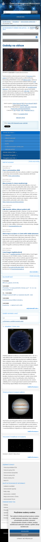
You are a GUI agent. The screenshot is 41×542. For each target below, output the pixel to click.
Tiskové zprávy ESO (9, 475)
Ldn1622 (25, 123)
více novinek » (34, 272)
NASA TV (6, 480)
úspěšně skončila (15, 254)
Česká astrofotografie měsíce (14, 392)
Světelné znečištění (9, 486)
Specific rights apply (25, 107)
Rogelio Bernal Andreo (21, 72)
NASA (18, 110)
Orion (9, 123)
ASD (14, 110)
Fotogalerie (16, 21)
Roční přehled (9, 141)
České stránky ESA (9, 478)
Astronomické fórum (9, 499)
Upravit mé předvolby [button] (25, 538)
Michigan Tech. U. (29, 110)
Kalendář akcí (8, 277)
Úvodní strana (7, 21)
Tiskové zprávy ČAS (9, 470)
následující (20, 40)
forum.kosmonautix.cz (17, 269)
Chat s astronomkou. (14, 176)
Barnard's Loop (18, 123)
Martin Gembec (7, 181)
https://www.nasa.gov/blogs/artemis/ (13, 202)
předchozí (21, 34)
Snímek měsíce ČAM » (10, 152)
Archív (7, 144)
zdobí (4, 78)
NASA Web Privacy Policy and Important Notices (24, 107)
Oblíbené (8, 135)
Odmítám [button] (24, 535)
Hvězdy (6, 505)
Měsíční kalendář (10, 138)
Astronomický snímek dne (28, 21)
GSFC (22, 110)
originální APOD (23, 114)
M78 (34, 82)
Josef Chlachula (24, 105)
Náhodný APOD (20, 117)
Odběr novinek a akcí (10, 313)
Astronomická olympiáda (11, 472)
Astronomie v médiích (10, 494)
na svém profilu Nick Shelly (16, 267)
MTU (23, 103)
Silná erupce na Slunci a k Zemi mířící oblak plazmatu (20, 233)
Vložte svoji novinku (34, 161)
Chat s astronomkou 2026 (11, 170)
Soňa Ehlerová (6, 168)
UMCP (35, 103)
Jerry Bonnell (29, 103)
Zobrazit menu (20, 17)
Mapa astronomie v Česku (11, 496)
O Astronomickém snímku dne (14, 146)
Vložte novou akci (34, 276)
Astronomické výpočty (10, 489)
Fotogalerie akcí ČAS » (10, 158)
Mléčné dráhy (27, 80)
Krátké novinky (8, 162)
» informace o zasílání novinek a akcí (13, 321)
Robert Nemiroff (17, 103)
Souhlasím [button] (25, 531)
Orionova (29, 76)
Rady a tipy (7, 491)
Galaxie (6, 507)
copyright (11, 72)
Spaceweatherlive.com (15, 226)
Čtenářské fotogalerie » (10, 155)
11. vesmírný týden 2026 (11, 326)
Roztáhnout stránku (33, 28)
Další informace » (33, 387)
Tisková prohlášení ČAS (10, 467)
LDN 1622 (26, 91)
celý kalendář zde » (32, 308)
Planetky (6, 510)
